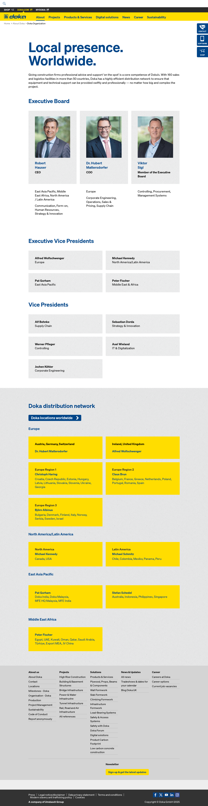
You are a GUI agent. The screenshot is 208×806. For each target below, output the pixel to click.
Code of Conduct (37, 714)
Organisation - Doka (39, 695)
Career (138, 17)
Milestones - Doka (38, 691)
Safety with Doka (99, 726)
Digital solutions (107, 17)
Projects (54, 17)
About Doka (19, 23)
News (126, 17)
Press (31, 795)
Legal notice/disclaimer (51, 795)
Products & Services (78, 17)
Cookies (80, 797)
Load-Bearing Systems (103, 712)
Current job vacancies (164, 686)
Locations (34, 686)
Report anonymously (40, 719)
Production (34, 700)
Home (7, 23)
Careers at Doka (161, 677)
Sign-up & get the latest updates (127, 772)
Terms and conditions (110, 795)
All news (126, 677)
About (40, 17)
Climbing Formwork (101, 699)
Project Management (40, 705)
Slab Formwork (98, 695)
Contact (32, 681)
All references (67, 716)
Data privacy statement (81, 795)
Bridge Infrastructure (71, 690)
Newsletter (112, 764)
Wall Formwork (98, 690)
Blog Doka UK (129, 690)
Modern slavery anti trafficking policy (51, 797)
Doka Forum (97, 730)
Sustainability (156, 17)
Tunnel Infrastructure (71, 703)
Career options (160, 681)
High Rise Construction (72, 677)
